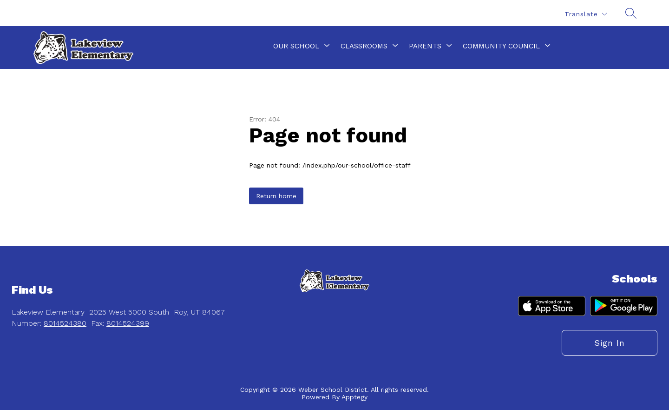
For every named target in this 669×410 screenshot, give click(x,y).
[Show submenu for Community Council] (501, 46)
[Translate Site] (585, 14)
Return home (276, 196)
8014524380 (65, 323)
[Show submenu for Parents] (425, 46)
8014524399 (127, 323)
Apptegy (354, 397)
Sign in (609, 343)
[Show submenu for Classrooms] (364, 46)
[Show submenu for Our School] (296, 46)
